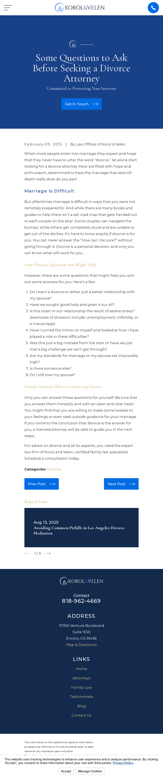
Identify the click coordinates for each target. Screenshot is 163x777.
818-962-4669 (81, 601)
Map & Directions (81, 645)
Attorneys (81, 678)
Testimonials (81, 696)
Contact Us (81, 715)
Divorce (54, 469)
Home (81, 669)
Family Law (81, 687)
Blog (81, 706)
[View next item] (47, 553)
